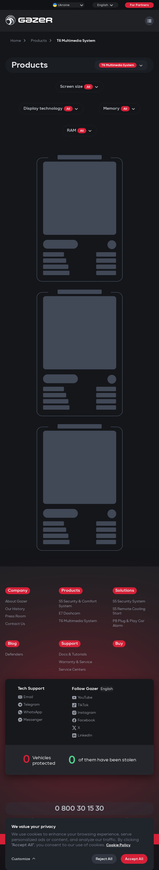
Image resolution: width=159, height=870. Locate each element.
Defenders (14, 654)
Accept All (134, 859)
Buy (119, 643)
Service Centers (72, 669)
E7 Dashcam (69, 613)
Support (69, 643)
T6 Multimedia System (78, 621)
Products (70, 590)
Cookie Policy (118, 845)
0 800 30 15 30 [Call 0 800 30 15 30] (79, 808)
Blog (12, 643)
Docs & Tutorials (73, 654)
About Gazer (16, 601)
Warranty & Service (75, 662)
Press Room (15, 616)
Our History (15, 609)
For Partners (139, 5)
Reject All (104, 859)
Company (17, 590)
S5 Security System (129, 601)
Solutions (124, 590)
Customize (24, 858)
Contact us (15, 624)
